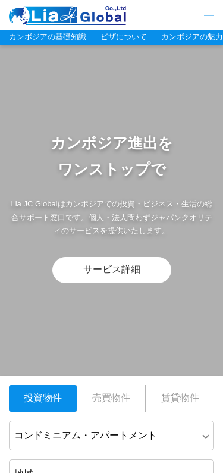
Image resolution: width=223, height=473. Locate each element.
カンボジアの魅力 (192, 36)
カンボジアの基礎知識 (47, 36)
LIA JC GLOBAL (104, 15)
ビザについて (123, 36)
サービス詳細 (111, 269)
